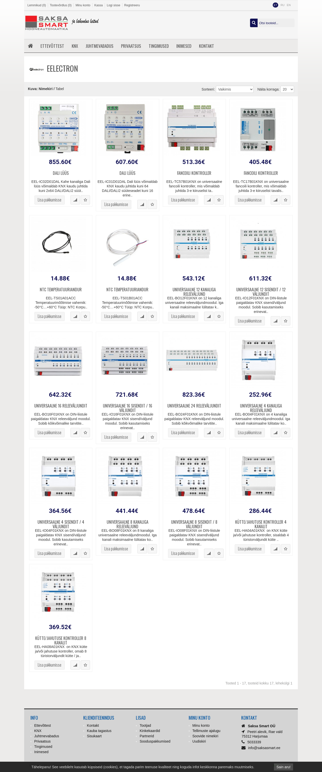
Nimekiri (46, 89)
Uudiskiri (199, 741)
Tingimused (159, 46)
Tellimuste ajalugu (206, 731)
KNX (75, 46)
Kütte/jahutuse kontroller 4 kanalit (261, 523)
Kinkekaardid (150, 731)
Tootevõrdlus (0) (60, 5)
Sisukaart (94, 736)
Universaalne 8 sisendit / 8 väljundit (194, 523)
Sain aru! (283, 767)
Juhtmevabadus (99, 46)
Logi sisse (113, 5)
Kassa (98, 5)
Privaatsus (131, 46)
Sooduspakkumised (155, 741)
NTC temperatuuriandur (61, 290)
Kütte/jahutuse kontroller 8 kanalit (60, 639)
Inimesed (183, 46)
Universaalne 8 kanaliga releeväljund (127, 523)
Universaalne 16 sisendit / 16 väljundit (127, 407)
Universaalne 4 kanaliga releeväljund (261, 407)
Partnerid (147, 736)
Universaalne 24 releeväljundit (194, 406)
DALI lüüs (61, 173)
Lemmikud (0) (36, 5)
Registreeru (132, 5)
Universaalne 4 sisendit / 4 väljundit (60, 523)
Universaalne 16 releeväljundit (60, 406)
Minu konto (82, 5)
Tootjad (145, 725)
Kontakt (206, 46)
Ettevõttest (52, 46)
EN (289, 5)
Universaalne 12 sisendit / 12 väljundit (261, 291)
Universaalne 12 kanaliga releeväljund (194, 291)
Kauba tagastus (99, 731)
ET (275, 5)
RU (282, 5)
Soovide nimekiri (205, 736)
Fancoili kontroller (194, 173)
